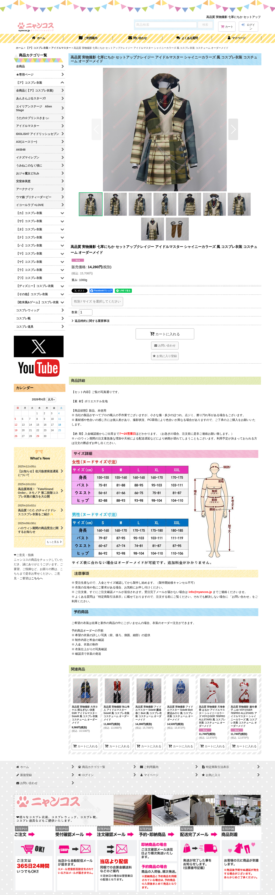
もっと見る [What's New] (54, 541)
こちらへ (37, 578)
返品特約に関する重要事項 (90, 321)
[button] (187, 38)
